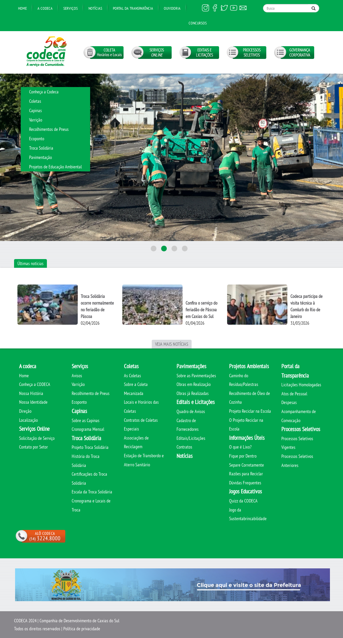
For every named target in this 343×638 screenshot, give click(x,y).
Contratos (184, 447)
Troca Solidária (41, 148)
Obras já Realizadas (193, 393)
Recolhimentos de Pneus (49, 129)
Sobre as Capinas (85, 420)
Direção (25, 411)
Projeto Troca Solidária (90, 447)
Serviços (70, 8)
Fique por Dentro (243, 456)
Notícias (95, 8)
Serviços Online (34, 428)
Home (22, 8)
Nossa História (31, 393)
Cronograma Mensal (88, 429)
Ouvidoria (172, 8)
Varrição (35, 120)
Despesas (289, 402)
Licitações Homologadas (301, 385)
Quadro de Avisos (191, 411)
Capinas (35, 110)
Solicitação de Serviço (37, 438)
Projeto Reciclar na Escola (250, 411)
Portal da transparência (133, 8)
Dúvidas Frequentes (245, 483)
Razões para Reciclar (246, 474)
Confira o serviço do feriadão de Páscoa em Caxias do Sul (201, 309)
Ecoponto (36, 139)
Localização (28, 420)
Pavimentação (40, 157)
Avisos (77, 376)
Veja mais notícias (171, 344)
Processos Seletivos (300, 429)
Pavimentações (191, 366)
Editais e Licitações (196, 402)
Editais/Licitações (191, 438)
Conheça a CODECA (34, 384)
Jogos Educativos (245, 491)
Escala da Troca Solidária (92, 492)
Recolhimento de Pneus (91, 393)
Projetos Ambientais (249, 366)
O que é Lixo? (240, 447)
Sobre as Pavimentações (196, 376)
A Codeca (45, 8)
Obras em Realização (194, 384)
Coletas (35, 101)
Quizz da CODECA (243, 501)
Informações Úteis (247, 438)
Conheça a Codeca (44, 92)
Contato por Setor (33, 447)
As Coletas (132, 376)
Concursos (198, 22)
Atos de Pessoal (294, 394)
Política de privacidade (81, 629)
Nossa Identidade (33, 402)
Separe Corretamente (246, 465)
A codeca (27, 366)
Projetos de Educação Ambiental (55, 167)
